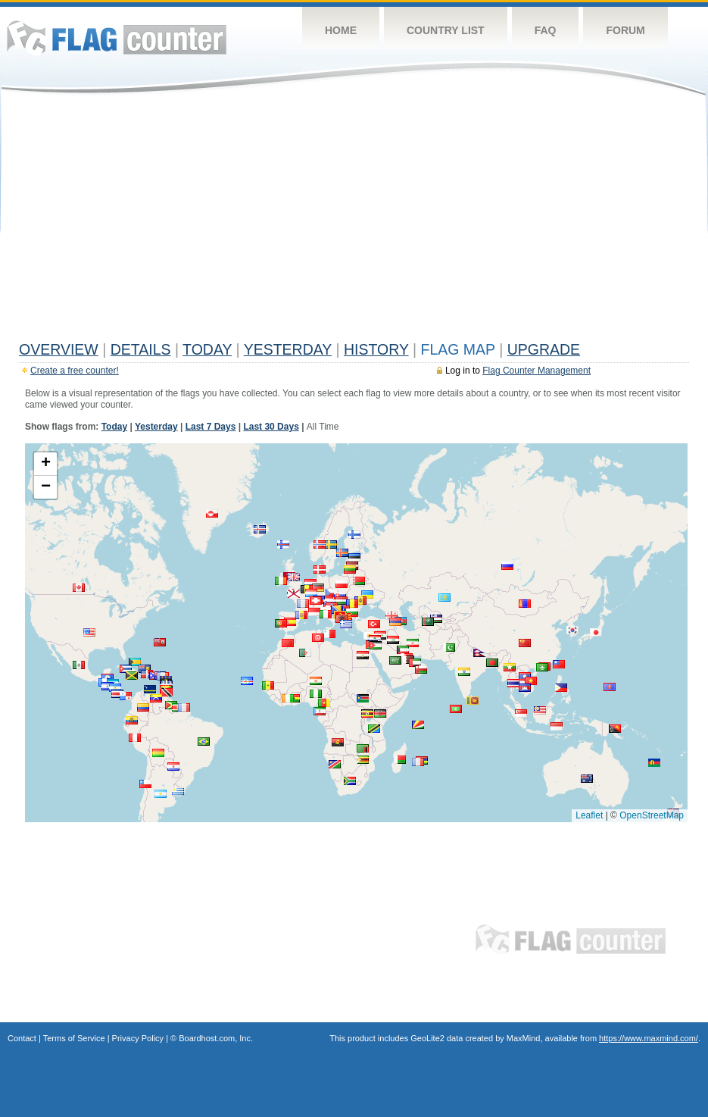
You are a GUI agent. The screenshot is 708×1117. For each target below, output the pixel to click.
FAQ (546, 30)
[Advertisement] (354, 221)
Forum (625, 30)
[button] (319, 569)
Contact (22, 1038)
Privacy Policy (138, 1038)
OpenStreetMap (651, 815)
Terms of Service (74, 1038)
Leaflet (589, 815)
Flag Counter (116, 37)
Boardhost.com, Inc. (216, 1038)
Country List (446, 30)
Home (341, 30)
